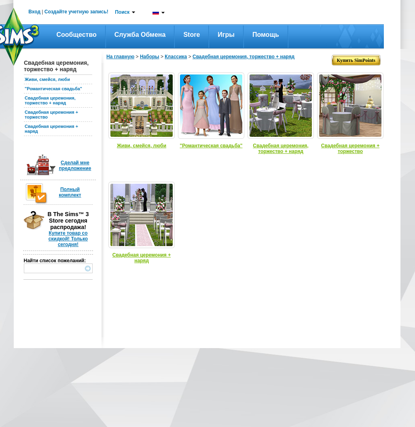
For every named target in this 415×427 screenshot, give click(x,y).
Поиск (122, 12)
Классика (176, 56)
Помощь (265, 34)
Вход (34, 12)
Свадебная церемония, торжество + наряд (50, 100)
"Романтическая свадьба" (53, 88)
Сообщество (77, 34)
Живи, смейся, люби (47, 79)
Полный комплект (70, 192)
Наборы (149, 56)
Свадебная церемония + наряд (141, 257)
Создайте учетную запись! (76, 12)
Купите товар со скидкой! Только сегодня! (68, 238)
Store (191, 34)
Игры (226, 34)
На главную (120, 56)
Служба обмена (140, 34)
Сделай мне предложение (75, 165)
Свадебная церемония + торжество (350, 148)
